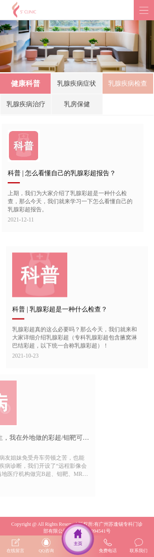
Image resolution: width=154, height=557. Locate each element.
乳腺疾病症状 (76, 84)
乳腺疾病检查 (127, 84)
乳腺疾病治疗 (25, 104)
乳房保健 (77, 104)
